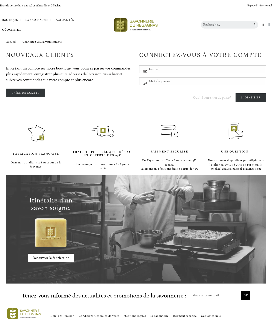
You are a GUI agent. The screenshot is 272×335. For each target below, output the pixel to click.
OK (246, 295)
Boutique (11, 20)
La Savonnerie (38, 20)
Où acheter (11, 29)
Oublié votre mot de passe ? (212, 98)
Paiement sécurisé (185, 315)
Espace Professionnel (259, 5)
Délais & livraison (62, 315)
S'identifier (250, 97)
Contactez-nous (211, 315)
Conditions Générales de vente (99, 315)
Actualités (65, 19)
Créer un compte (25, 92)
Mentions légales (135, 315)
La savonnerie (159, 315)
